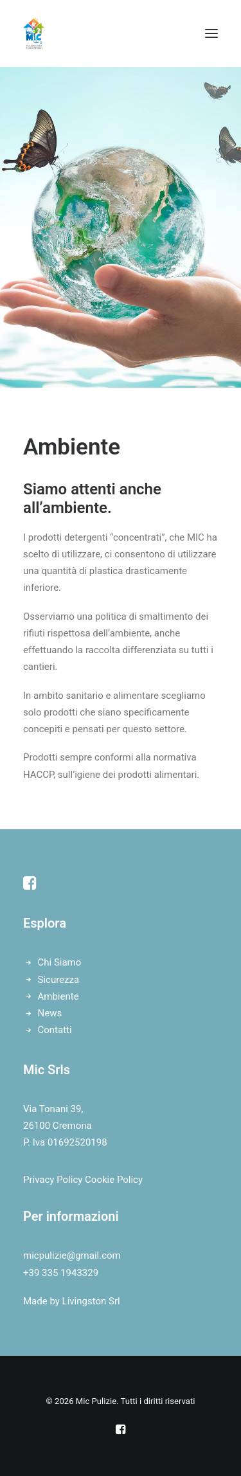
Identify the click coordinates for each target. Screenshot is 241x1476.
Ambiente (58, 996)
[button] (211, 33)
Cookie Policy (114, 1179)
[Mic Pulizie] (33, 33)
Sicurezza (59, 980)
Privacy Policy (52, 1179)
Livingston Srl (91, 1301)
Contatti (55, 1030)
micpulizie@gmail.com (72, 1255)
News (50, 1013)
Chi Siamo (60, 962)
